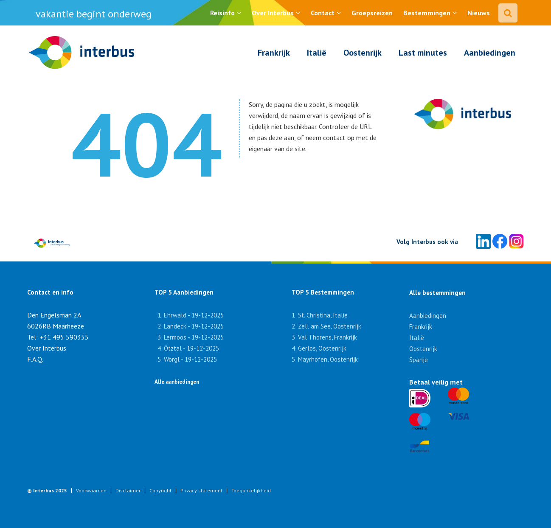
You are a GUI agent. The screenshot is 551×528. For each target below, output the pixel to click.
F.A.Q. (35, 359)
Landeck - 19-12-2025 (194, 326)
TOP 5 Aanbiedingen (184, 292)
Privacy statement (201, 490)
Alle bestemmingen (437, 293)
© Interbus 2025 (47, 490)
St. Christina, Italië (323, 315)
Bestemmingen (426, 12)
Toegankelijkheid (251, 490)
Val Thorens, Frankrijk (327, 337)
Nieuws (478, 12)
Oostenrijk (362, 52)
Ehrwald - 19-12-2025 (194, 315)
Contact (323, 12)
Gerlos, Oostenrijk (322, 348)
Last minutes (423, 52)
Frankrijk (274, 52)
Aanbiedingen (489, 52)
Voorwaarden (91, 490)
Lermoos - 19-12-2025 (194, 337)
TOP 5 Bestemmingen (318, 292)
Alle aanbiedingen (177, 381)
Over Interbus (273, 12)
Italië (316, 52)
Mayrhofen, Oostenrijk (328, 359)
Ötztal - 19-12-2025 (191, 348)
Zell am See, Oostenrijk (329, 326)
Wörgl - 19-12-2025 (190, 359)
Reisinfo (222, 12)
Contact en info (50, 292)
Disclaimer (128, 490)
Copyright (160, 490)
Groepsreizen (372, 12)
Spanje (418, 360)
